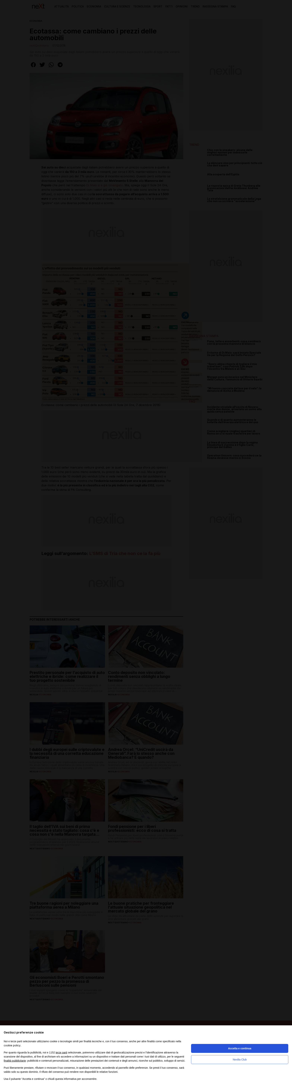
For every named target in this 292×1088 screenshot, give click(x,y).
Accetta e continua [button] (239, 1048)
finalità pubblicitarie (15, 1060)
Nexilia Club (240, 1059)
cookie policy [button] (12, 1045)
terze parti (61, 1052)
